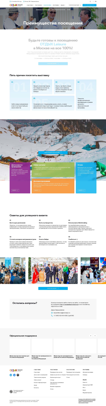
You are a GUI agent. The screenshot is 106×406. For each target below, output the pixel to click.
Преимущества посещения (43, 9)
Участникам (38, 5)
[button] (90, 335)
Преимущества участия (56, 372)
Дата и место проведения (40, 374)
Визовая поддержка (55, 386)
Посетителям (48, 5)
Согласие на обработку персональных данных (85, 402)
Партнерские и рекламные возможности (57, 383)
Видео (84, 390)
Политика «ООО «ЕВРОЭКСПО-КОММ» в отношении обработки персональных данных (87, 400)
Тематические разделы (40, 377)
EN (95, 1)
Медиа (63, 5)
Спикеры (85, 374)
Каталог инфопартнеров (40, 382)
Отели (68, 9)
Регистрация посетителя (58, 9)
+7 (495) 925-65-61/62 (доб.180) (62, 316)
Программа (56, 5)
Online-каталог (37, 380)
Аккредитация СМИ (88, 385)
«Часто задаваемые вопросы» (69, 304)
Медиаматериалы (87, 392)
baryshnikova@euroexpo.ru (60, 313)
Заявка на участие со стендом (58, 374)
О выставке (30, 5)
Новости (85, 382)
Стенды (52, 380)
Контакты (36, 387)
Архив (35, 385)
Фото (84, 387)
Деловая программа (88, 372)
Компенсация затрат (55, 377)
